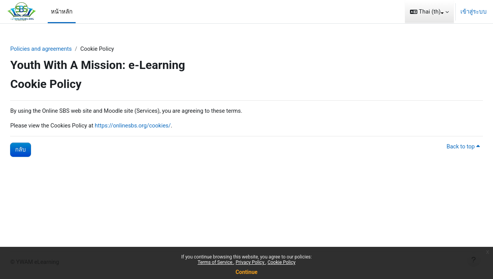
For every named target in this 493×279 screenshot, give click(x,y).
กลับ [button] (38, 150)
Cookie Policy (282, 262)
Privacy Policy (250, 262)
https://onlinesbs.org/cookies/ (154, 126)
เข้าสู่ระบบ (473, 11)
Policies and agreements (59, 49)
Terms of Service (215, 262)
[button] (429, 11)
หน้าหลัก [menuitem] (62, 11)
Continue (246, 272)
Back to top (445, 148)
